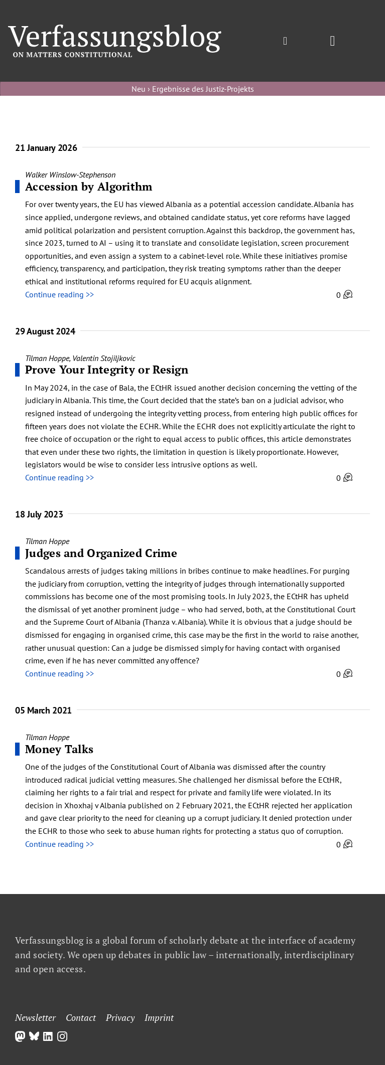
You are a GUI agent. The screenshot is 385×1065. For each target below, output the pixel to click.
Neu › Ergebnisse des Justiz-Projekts (193, 89)
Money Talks (59, 749)
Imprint (159, 1017)
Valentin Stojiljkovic (104, 358)
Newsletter (35, 1017)
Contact (81, 1017)
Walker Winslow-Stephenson (70, 174)
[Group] (114, 29)
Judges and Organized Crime (101, 553)
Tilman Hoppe (47, 358)
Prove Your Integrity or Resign (106, 369)
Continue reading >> (59, 294)
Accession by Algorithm (89, 186)
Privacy (120, 1017)
